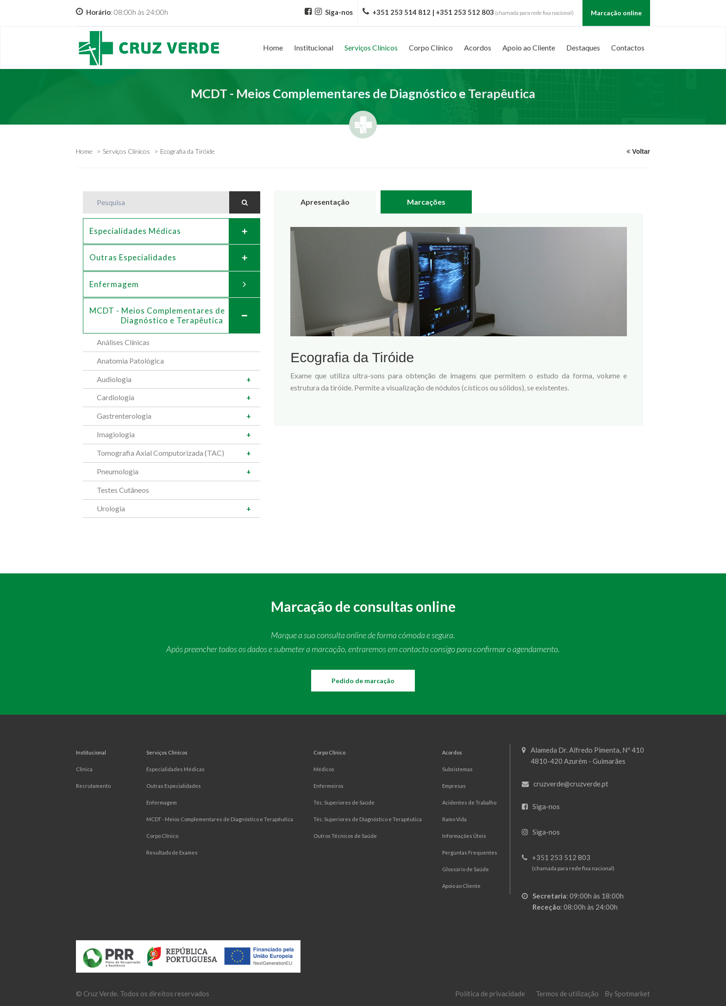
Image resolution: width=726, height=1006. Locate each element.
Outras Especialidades (174, 257)
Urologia (111, 508)
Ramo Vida (454, 819)
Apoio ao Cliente (461, 886)
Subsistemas (457, 769)
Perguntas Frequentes (469, 852)
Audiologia (114, 379)
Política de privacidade (490, 993)
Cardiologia (115, 397)
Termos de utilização (567, 993)
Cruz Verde (100, 993)
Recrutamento (93, 786)
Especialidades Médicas (174, 231)
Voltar (638, 151)
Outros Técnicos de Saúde (345, 836)
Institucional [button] (313, 47)
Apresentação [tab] (325, 201)
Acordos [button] (477, 47)
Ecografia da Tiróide (187, 151)
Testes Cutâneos (123, 489)
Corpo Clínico (162, 836)
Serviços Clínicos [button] (371, 47)
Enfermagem (174, 284)
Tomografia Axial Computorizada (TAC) (160, 452)
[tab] (171, 231)
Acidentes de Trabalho (469, 802)
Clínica (84, 769)
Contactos (628, 47)
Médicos (323, 769)
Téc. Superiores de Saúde (344, 802)
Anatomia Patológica (130, 360)
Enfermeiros (328, 786)
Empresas (454, 786)
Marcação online (616, 13)
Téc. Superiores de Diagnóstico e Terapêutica (367, 819)
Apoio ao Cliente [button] (528, 47)
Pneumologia (117, 471)
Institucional (91, 752)
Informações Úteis (464, 836)
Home (273, 47)
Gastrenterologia (124, 415)
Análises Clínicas (123, 342)
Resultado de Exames (172, 852)
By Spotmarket (627, 993)
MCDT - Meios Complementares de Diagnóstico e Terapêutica (219, 819)
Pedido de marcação (363, 681)
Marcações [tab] (426, 201)
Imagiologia (116, 434)
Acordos (452, 752)
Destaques (583, 47)
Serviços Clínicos (126, 151)
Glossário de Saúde (465, 869)
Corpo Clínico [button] (431, 47)
